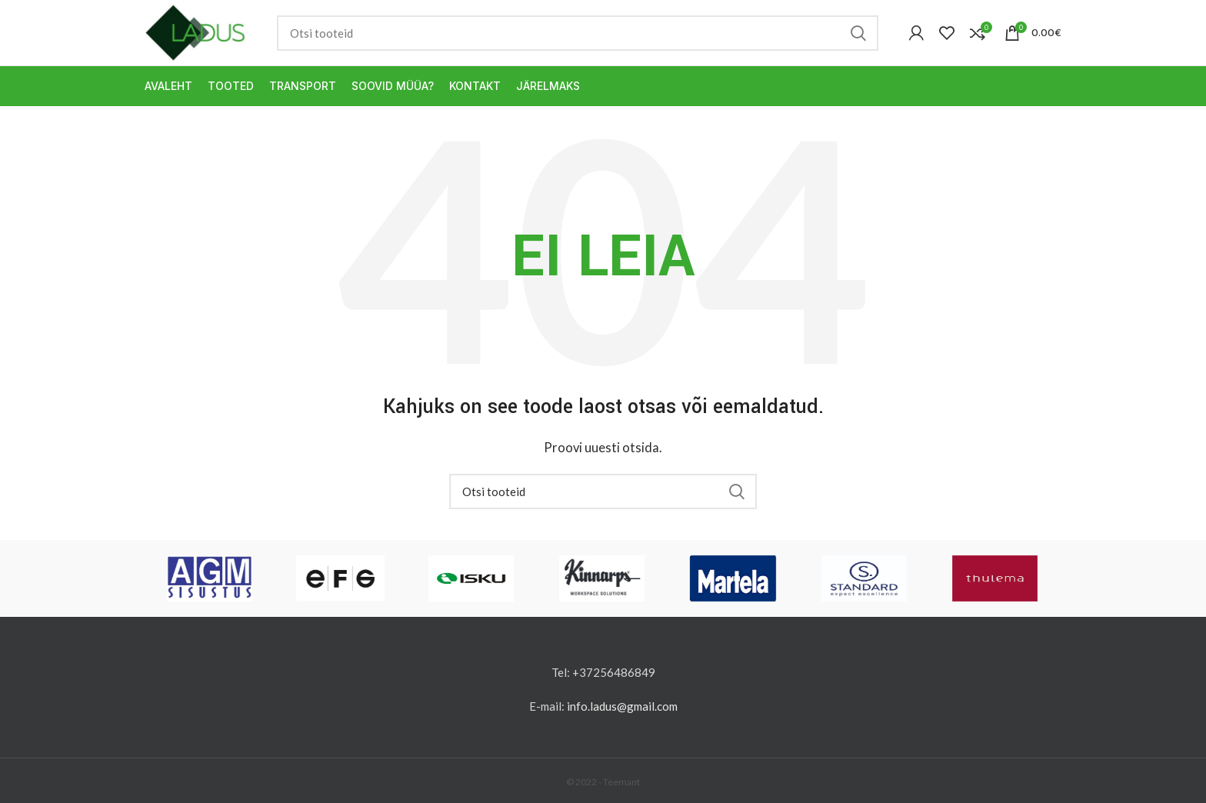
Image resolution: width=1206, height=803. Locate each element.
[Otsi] (577, 33)
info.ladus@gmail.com (622, 706)
